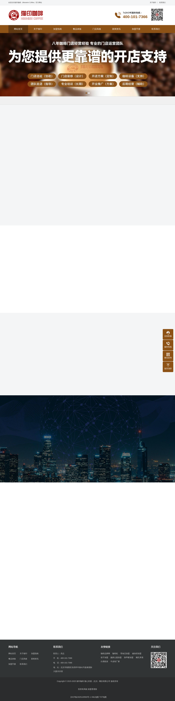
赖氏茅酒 (139, 657)
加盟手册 (136, 29)
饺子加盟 (104, 657)
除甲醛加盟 (128, 657)
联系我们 (162, 2)
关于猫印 (153, 2)
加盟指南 (57, 29)
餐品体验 (77, 29)
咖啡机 (115, 653)
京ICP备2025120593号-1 (80, 697)
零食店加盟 (125, 653)
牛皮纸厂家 (115, 661)
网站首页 (18, 29)
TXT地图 (102, 697)
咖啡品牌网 (105, 653)
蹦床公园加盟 (116, 657)
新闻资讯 (116, 29)
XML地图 (95, 697)
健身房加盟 (136, 653)
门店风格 (97, 29)
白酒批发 (104, 661)
